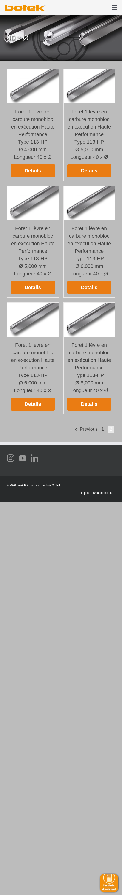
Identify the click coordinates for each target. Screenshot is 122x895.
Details (33, 171)
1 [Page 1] (102, 429)
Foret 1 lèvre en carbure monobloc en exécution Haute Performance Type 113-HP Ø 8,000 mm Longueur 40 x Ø (89, 367)
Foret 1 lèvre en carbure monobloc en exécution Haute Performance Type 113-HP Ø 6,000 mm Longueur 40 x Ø (89, 251)
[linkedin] (34, 458)
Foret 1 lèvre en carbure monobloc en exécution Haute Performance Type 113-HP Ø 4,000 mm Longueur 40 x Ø (33, 134)
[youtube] (22, 458)
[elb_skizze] (25, 6)
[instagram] (10, 458)
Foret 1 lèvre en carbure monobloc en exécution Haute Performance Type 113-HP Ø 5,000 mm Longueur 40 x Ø (89, 134)
